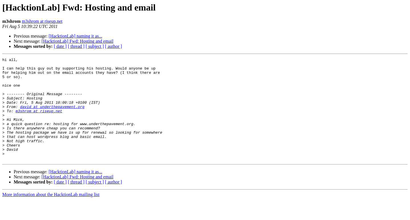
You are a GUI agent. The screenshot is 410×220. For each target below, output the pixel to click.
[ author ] (113, 46)
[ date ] (60, 46)
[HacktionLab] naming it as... (75, 36)
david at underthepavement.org (52, 116)
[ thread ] (76, 46)
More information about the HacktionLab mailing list (50, 215)
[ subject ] (95, 46)
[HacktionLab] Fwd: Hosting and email (77, 41)
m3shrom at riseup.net (42, 21)
